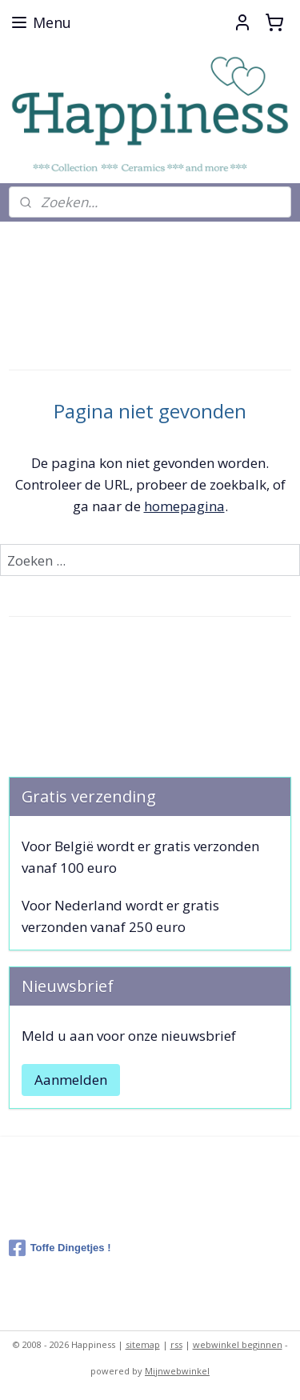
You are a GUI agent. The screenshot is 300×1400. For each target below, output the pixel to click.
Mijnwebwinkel (177, 1371)
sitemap (143, 1344)
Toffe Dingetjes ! (60, 1248)
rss (176, 1344)
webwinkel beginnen (237, 1344)
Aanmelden (70, 1079)
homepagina (184, 505)
